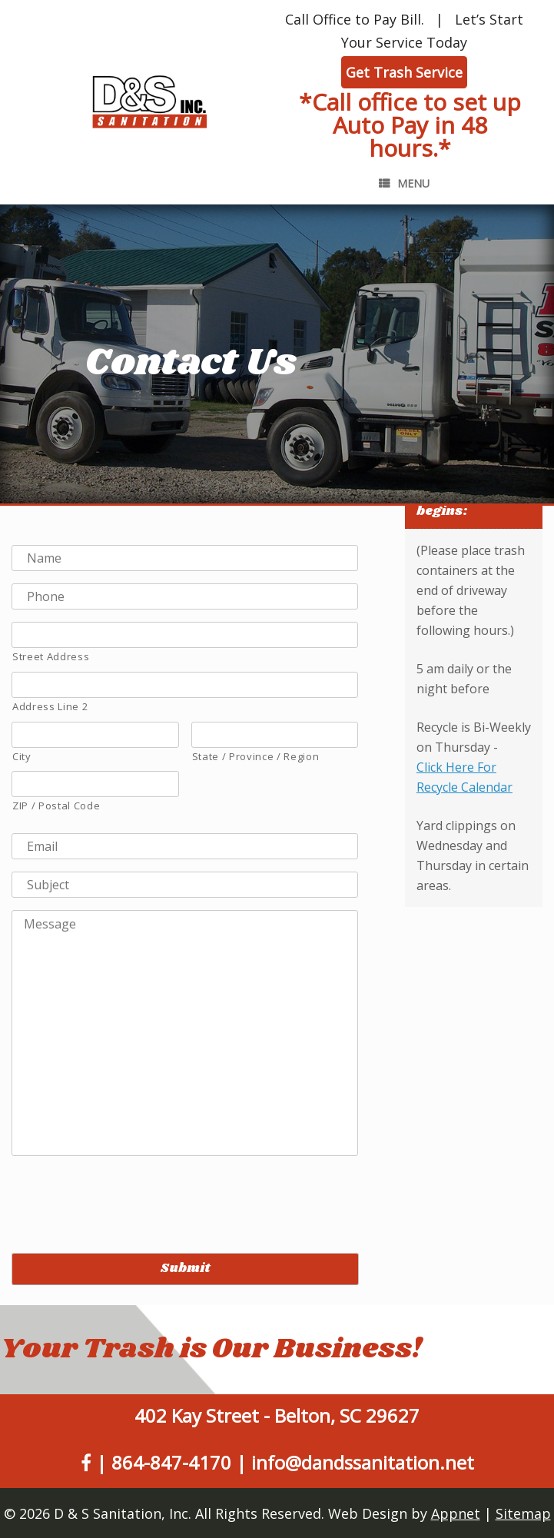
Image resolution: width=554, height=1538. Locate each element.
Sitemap (523, 1513)
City (22, 756)
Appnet (455, 1513)
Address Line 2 (50, 706)
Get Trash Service (404, 72)
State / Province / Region (256, 756)
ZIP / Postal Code (56, 805)
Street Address (50, 656)
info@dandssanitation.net (362, 1462)
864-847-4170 (171, 1462)
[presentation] (128, 1198)
